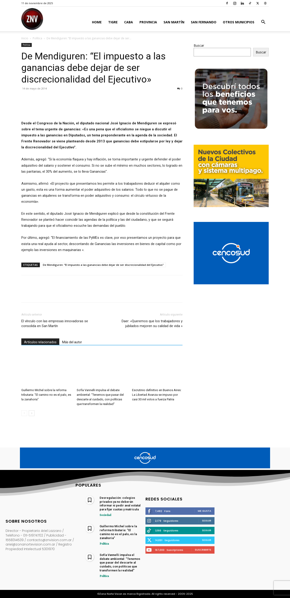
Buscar (199, 45)
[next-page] (32, 413)
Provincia (148, 22)
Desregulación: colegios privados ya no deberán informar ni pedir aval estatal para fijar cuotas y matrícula (120, 503)
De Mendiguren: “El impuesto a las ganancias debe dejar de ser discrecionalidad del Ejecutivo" (103, 265)
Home (97, 22)
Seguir (206, 520)
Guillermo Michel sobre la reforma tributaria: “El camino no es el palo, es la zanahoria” (46, 394)
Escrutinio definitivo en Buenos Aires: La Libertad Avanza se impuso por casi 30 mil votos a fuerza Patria (156, 394)
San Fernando (203, 22)
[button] (263, 22)
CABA (128, 22)
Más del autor (72, 342)
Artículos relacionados (40, 342)
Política (37, 38)
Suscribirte (203, 550)
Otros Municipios (238, 22)
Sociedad (105, 514)
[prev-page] (24, 413)
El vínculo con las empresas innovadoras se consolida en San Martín (54, 323)
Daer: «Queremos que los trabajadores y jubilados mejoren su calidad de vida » (152, 323)
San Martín (174, 22)
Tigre (113, 22)
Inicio (24, 38)
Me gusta (204, 511)
